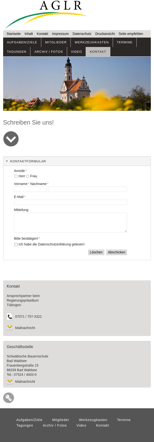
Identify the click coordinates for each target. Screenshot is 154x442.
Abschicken (116, 252)
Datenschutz (82, 34)
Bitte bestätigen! (27, 238)
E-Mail (19, 197)
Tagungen (17, 51)
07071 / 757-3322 (28, 316)
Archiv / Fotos (48, 51)
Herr (22, 176)
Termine (125, 42)
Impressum (60, 34)
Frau (33, 176)
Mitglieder (56, 42)
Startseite (14, 34)
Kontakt (42, 34)
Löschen (96, 252)
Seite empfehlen (131, 34)
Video (76, 51)
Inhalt (29, 34)
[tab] (77, 161)
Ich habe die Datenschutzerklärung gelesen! (51, 244)
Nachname (39, 184)
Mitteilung (21, 210)
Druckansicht (105, 34)
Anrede (20, 171)
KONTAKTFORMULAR (28, 161)
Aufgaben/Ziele (22, 42)
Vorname (21, 184)
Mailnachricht (25, 328)
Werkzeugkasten (92, 42)
